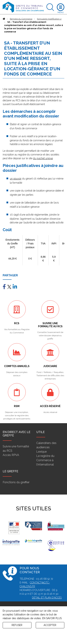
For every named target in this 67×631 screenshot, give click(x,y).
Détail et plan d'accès (47, 597)
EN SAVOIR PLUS (52, 618)
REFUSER (17, 625)
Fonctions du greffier (16, 482)
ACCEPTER (50, 625)
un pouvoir (15, 178)
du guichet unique (43, 158)
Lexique (41, 451)
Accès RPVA (11, 455)
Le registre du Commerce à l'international (45, 460)
